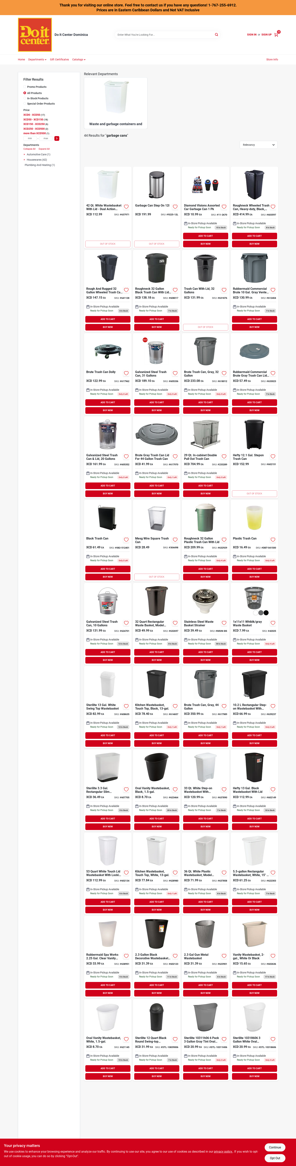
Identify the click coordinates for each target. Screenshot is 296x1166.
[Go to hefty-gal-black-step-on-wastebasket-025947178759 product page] (254, 457)
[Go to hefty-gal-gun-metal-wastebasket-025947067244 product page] (205, 957)
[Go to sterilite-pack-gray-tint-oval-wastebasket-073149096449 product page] (205, 1040)
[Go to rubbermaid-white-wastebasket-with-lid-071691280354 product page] (108, 208)
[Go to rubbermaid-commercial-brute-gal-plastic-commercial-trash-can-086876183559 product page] (205, 707)
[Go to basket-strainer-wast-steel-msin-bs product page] (205, 624)
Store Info (272, 59)
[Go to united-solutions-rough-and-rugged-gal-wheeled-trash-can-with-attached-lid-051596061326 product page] (108, 291)
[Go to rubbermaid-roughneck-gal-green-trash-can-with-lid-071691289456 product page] (205, 541)
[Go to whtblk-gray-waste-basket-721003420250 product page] (254, 624)
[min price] (30, 138)
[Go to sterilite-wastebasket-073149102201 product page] (254, 957)
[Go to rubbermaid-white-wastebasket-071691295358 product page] (108, 1040)
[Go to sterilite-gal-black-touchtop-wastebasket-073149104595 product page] (156, 707)
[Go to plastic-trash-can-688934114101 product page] (254, 541)
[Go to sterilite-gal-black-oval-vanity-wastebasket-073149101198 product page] (156, 790)
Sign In (252, 34)
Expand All (44, 149)
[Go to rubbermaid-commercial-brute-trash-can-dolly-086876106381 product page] (108, 374)
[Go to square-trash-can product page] (156, 541)
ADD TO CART (205, 236)
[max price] (45, 138)
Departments (36, 59)
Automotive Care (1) (38, 154)
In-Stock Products (37, 98)
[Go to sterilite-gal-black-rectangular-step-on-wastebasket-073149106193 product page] (254, 707)
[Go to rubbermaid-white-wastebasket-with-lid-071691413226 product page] (156, 874)
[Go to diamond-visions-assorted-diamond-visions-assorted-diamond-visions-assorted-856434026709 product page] (205, 208)
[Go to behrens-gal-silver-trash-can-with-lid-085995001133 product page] (156, 374)
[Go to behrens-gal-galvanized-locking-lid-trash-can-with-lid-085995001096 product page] (108, 624)
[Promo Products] (24, 86)
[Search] (217, 34)
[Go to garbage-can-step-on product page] (156, 208)
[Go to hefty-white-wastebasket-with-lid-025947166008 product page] (108, 874)
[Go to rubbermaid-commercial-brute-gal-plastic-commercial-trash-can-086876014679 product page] (205, 374)
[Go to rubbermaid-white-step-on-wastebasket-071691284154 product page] (205, 790)
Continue (275, 1147)
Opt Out (275, 1158)
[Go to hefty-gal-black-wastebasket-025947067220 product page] (156, 957)
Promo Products (36, 87)
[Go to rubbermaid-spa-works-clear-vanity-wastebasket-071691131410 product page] (108, 957)
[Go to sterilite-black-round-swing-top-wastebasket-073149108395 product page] (156, 1040)
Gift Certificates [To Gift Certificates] (59, 59)
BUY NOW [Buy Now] (206, 244)
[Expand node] (24, 154)
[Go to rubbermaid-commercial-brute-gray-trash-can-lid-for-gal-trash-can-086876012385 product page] (254, 374)
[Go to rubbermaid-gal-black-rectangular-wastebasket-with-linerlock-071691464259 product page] (156, 624)
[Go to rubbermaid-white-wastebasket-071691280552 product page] (254, 874)
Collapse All (29, 149)
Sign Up (266, 34)
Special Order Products (41, 104)
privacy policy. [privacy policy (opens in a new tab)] (223, 1151)
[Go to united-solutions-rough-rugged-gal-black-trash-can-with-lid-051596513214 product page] (205, 291)
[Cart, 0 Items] (276, 35)
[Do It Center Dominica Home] (35, 35)
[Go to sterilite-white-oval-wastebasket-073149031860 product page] (254, 1040)
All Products (34, 93)
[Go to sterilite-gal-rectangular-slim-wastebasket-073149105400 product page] (108, 790)
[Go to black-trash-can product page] (108, 541)
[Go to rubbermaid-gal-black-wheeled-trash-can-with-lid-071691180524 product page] (254, 208)
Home (21, 59)
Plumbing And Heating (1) (40, 164)
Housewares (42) (37, 159)
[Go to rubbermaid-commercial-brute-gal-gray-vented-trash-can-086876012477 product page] (254, 291)
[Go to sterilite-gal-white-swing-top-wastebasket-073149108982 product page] (108, 707)
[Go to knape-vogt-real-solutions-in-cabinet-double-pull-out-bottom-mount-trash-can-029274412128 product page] (205, 457)
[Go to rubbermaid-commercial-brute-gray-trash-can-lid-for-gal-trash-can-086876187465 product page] (156, 457)
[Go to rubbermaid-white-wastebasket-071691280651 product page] (205, 874)
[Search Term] (167, 35)
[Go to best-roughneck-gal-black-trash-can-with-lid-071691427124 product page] (156, 291)
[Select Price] (56, 138)
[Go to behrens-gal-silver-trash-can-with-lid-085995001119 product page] (108, 457)
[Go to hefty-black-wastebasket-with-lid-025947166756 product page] (254, 790)
